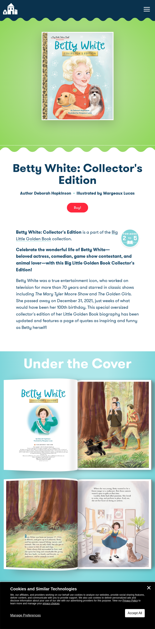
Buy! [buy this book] (77, 207)
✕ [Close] (148, 588)
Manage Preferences (25, 615)
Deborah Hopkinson (52, 193)
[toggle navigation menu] (147, 9)
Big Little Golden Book (37, 239)
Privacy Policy (130, 600)
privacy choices (50, 603)
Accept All (135, 613)
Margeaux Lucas (119, 193)
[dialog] (77, 605)
